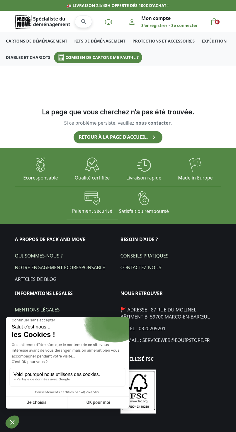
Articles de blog (36, 279)
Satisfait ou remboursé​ (144, 211)
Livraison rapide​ (144, 178)
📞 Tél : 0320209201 (143, 328)
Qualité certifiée (92, 178)
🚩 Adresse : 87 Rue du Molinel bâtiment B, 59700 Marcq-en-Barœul (165, 313)
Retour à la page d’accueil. (118, 137)
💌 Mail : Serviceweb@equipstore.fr (165, 340)
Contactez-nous (140, 267)
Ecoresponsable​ (40, 178)
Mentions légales (37, 309)
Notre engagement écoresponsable (60, 267)
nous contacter (153, 123)
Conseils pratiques (144, 255)
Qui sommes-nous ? (39, 255)
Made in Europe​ (195, 178)
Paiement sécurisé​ (92, 211)
